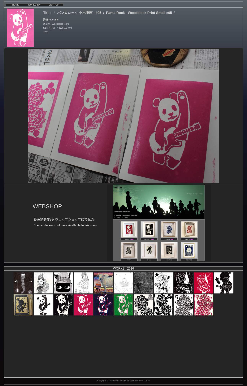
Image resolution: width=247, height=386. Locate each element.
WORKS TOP (34, 5)
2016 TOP (53, 5)
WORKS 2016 (123, 268)
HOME (15, 5)
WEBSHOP (47, 206)
